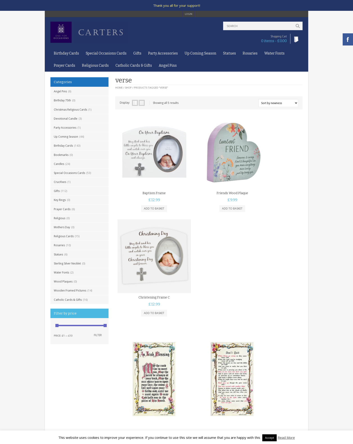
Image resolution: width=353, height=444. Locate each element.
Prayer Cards (64, 65)
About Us (56, 376)
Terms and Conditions (64, 384)
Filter (98, 335)
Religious (59, 218)
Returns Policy (59, 397)
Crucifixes (60, 182)
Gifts (137, 53)
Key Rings (60, 200)
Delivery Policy (59, 393)
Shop (128, 87)
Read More (286, 437)
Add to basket (146, 193)
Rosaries (250, 53)
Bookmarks (61, 155)
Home (119, 87)
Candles (59, 164)
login (188, 14)
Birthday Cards (66, 53)
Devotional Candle (65, 119)
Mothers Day (62, 227)
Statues (229, 53)
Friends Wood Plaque (209, 178)
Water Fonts (274, 53)
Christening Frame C (271, 178)
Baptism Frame (146, 178)
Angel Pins (168, 65)
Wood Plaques (63, 281)
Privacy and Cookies (63, 389)
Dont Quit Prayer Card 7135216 (209, 295)
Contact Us (57, 380)
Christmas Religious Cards (70, 110)
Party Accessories (163, 53)
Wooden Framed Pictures (70, 290)
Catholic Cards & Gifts (133, 65)
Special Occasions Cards (106, 53)
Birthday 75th (62, 100)
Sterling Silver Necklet (67, 263)
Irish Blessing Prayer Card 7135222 (146, 295)
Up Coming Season (200, 53)
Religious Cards (95, 65)
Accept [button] (269, 438)
